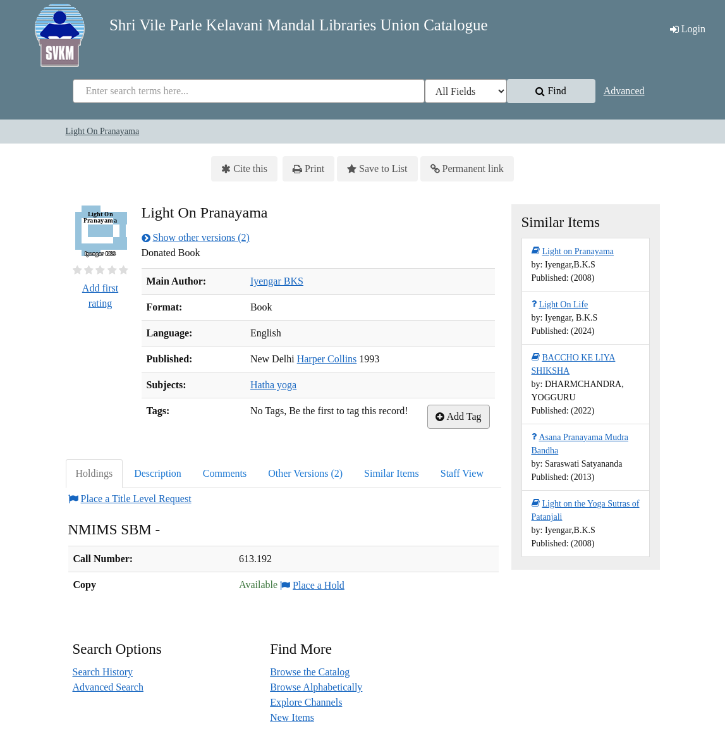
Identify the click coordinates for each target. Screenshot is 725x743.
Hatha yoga (273, 384)
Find (550, 91)
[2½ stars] (98, 270)
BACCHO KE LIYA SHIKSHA (574, 363)
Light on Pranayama (573, 251)
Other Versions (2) (305, 473)
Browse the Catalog (310, 671)
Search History (103, 671)
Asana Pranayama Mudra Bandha (580, 443)
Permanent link (467, 168)
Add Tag (458, 416)
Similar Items (391, 473)
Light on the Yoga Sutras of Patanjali (586, 509)
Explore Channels (306, 702)
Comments (225, 473)
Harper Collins (327, 358)
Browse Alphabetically (316, 687)
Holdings (94, 473)
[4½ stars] (121, 270)
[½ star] (75, 270)
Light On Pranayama (103, 131)
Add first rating (100, 296)
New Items (292, 717)
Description (157, 473)
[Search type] (466, 91)
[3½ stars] (109, 270)
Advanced (624, 90)
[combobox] (249, 91)
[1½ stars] (86, 270)
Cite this (244, 168)
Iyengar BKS (276, 281)
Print (308, 168)
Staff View (462, 473)
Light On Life (560, 304)
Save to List (377, 168)
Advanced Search (108, 687)
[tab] (95, 473)
